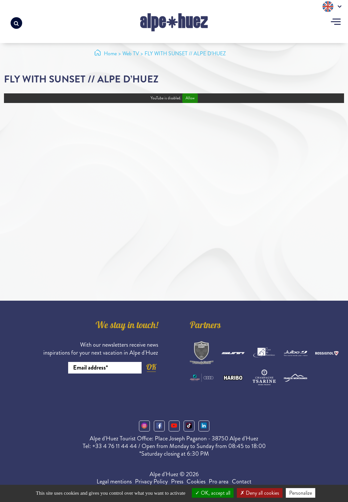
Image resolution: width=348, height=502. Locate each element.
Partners (205, 326)
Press (177, 481)
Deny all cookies (259, 493)
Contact (241, 481)
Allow (190, 98)
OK (151, 367)
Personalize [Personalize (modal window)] (300, 493)
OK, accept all (212, 493)
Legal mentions (114, 481)
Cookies (196, 481)
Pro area (219, 481)
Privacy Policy (151, 481)
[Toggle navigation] (336, 22)
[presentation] (108, 392)
